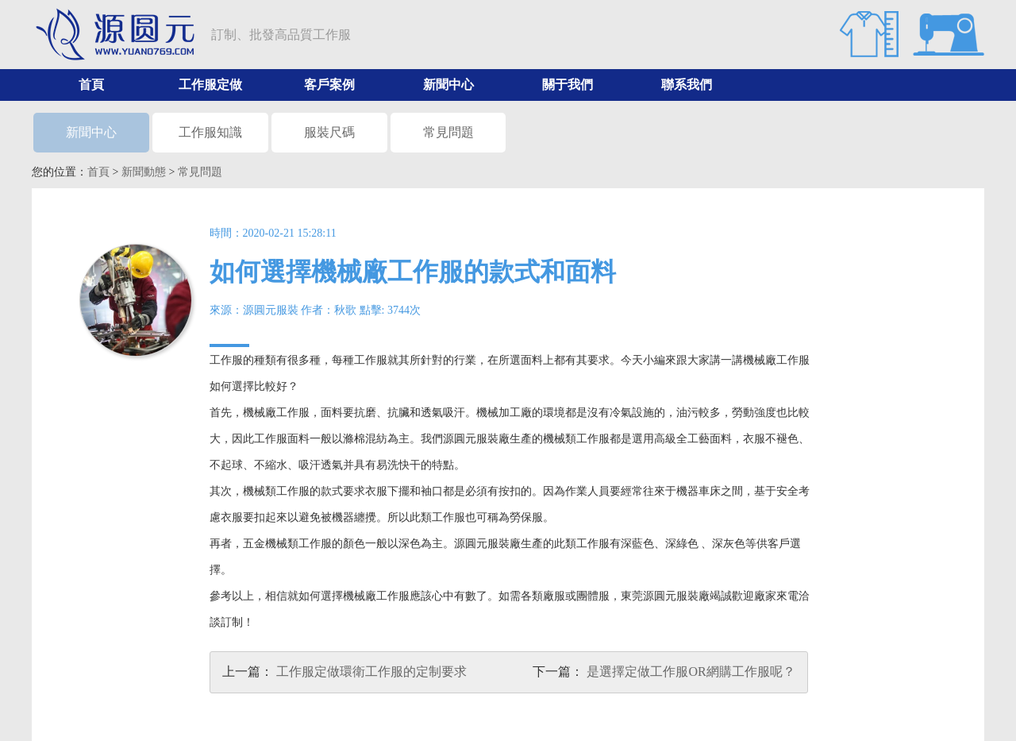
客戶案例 (329, 84)
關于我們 (567, 84)
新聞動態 (143, 172)
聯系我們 (686, 84)
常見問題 (448, 132)
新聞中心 (448, 84)
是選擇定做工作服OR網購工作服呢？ (691, 671)
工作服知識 (210, 132)
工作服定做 (210, 84)
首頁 (91, 84)
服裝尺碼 (329, 132)
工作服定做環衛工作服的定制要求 (371, 671)
